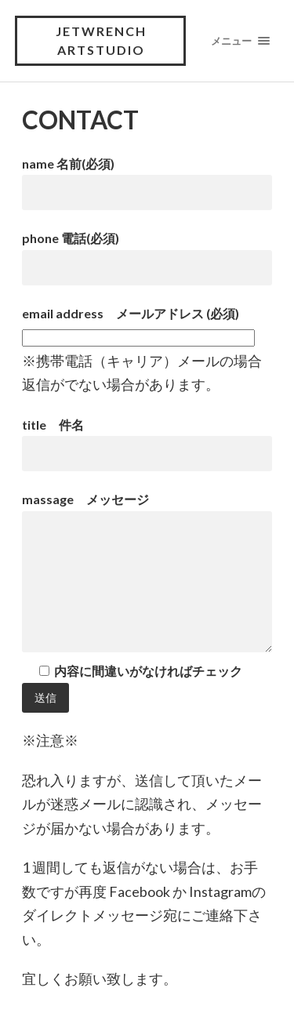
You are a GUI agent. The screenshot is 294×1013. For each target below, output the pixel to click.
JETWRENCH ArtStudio (101, 40)
